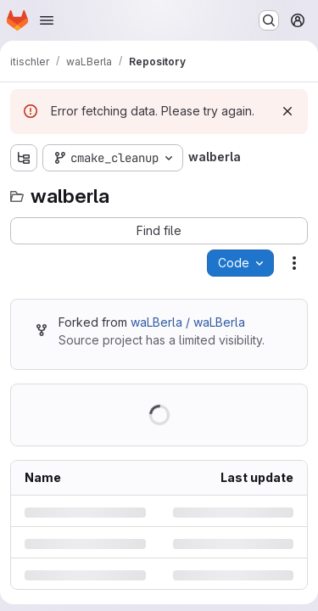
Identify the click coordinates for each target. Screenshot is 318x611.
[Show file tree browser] (23, 157)
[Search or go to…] (269, 20)
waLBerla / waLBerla (188, 322)
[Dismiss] (287, 111)
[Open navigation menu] (46, 20)
